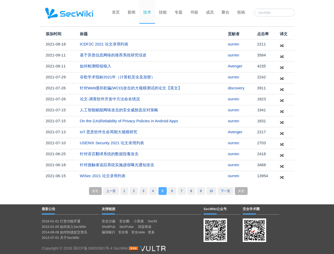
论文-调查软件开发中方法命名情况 (110, 99)
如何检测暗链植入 (95, 66)
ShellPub (108, 227)
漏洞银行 (108, 232)
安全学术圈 (251, 209)
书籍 (194, 12)
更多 (151, 232)
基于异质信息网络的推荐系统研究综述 (113, 55)
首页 (116, 12)
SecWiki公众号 (215, 209)
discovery (236, 88)
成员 (210, 12)
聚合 (225, 12)
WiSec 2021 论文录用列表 (103, 176)
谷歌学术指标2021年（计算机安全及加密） (117, 77)
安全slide (138, 232)
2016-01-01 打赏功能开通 (61, 221)
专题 (178, 12)
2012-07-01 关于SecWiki (60, 238)
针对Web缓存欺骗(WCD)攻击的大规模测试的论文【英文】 (131, 88)
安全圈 (124, 221)
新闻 (131, 12)
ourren (233, 44)
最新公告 (48, 209)
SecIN (152, 221)
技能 (163, 12)
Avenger (235, 66)
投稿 (241, 12)
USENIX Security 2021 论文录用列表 (112, 143)
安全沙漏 (108, 221)
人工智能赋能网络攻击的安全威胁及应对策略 (119, 110)
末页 (241, 191)
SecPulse (126, 227)
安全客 (123, 232)
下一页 (225, 191)
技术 (147, 12)
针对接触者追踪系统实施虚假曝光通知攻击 (117, 165)
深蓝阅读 (144, 227)
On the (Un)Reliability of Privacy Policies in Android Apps (129, 121)
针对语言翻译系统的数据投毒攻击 (109, 154)
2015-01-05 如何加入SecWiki (64, 227)
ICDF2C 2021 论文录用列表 (104, 44)
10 (211, 191)
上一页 (111, 191)
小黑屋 (139, 221)
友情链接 (108, 209)
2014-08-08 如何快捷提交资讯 (64, 232)
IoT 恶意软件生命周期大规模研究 (109, 132)
